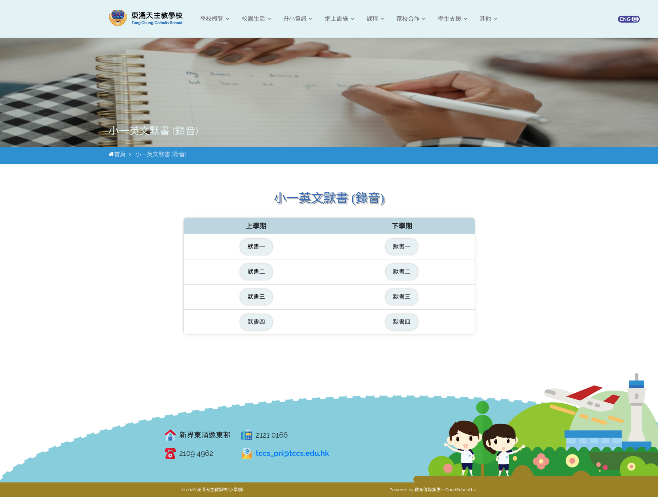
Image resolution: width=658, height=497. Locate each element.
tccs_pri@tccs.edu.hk (292, 453)
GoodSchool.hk (460, 489)
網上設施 (339, 18)
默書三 (256, 296)
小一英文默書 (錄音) (161, 154)
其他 (488, 18)
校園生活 (256, 18)
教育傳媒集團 (427, 489)
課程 (375, 18)
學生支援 (452, 18)
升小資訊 (297, 18)
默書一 (256, 246)
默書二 (256, 271)
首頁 (120, 154)
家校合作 (410, 18)
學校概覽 (214, 18)
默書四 (256, 321)
